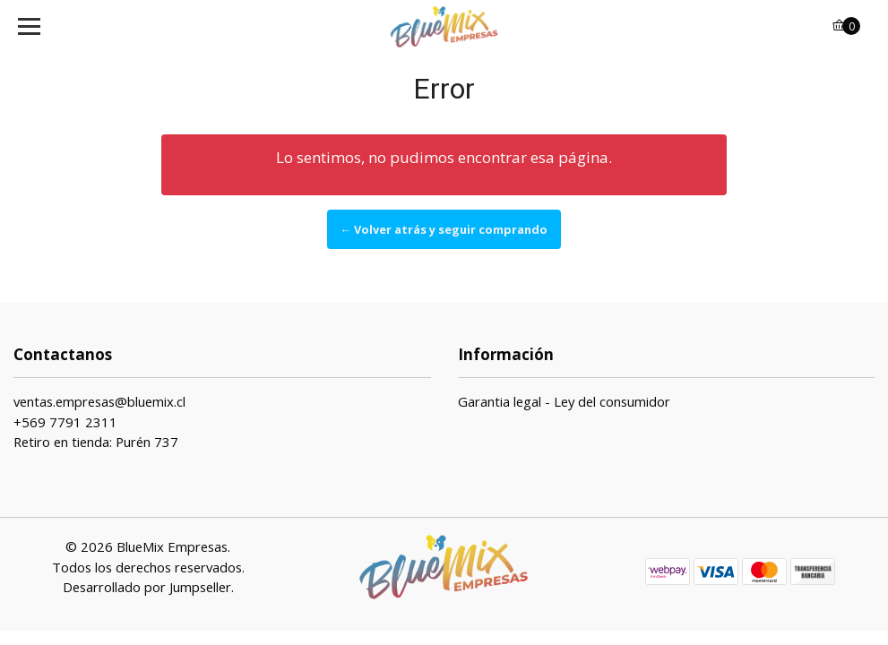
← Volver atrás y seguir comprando (444, 229)
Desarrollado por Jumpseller (147, 587)
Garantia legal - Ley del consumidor (564, 401)
